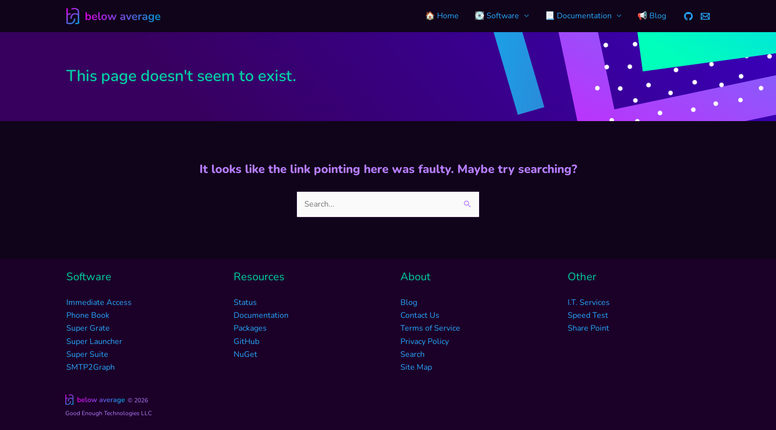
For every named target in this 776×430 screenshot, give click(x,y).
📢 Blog (651, 15)
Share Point (588, 328)
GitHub (246, 341)
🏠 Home (442, 15)
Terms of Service (430, 328)
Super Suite (87, 354)
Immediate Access (99, 302)
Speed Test (588, 315)
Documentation (261, 315)
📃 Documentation (578, 15)
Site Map (416, 367)
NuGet (245, 354)
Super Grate (88, 328)
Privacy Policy (424, 341)
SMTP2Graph (90, 367)
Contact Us (419, 315)
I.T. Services (589, 302)
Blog (408, 302)
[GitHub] (688, 16)
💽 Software (497, 15)
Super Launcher (94, 341)
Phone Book (87, 315)
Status (245, 302)
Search (412, 354)
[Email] (705, 16)
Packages (250, 328)
